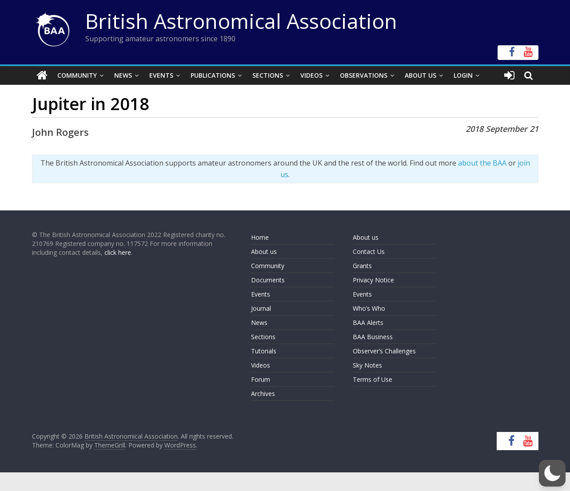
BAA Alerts (368, 322)
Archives (263, 393)
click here (117, 252)
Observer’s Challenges (384, 351)
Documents (268, 280)
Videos (311, 75)
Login (463, 75)
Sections (267, 75)
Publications (213, 75)
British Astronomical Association (241, 21)
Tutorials (263, 351)
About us (264, 251)
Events (161, 75)
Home (260, 237)
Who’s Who (369, 308)
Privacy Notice (373, 280)
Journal (261, 308)
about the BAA (482, 163)
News (123, 75)
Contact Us (369, 251)
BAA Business (373, 337)
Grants (362, 265)
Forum (260, 379)
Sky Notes (367, 365)
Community (77, 75)
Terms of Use (372, 379)
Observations (363, 75)
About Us (420, 75)
